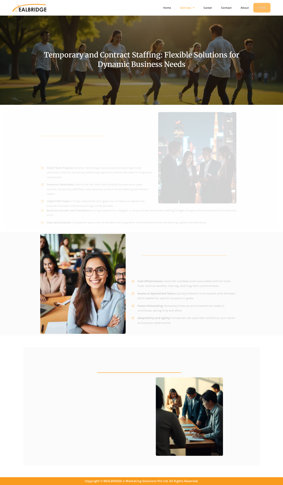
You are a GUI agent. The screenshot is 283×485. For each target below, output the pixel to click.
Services (187, 8)
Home (167, 8)
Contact (226, 8)
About (245, 8)
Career (208, 8)
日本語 (262, 8)
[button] (187, 8)
